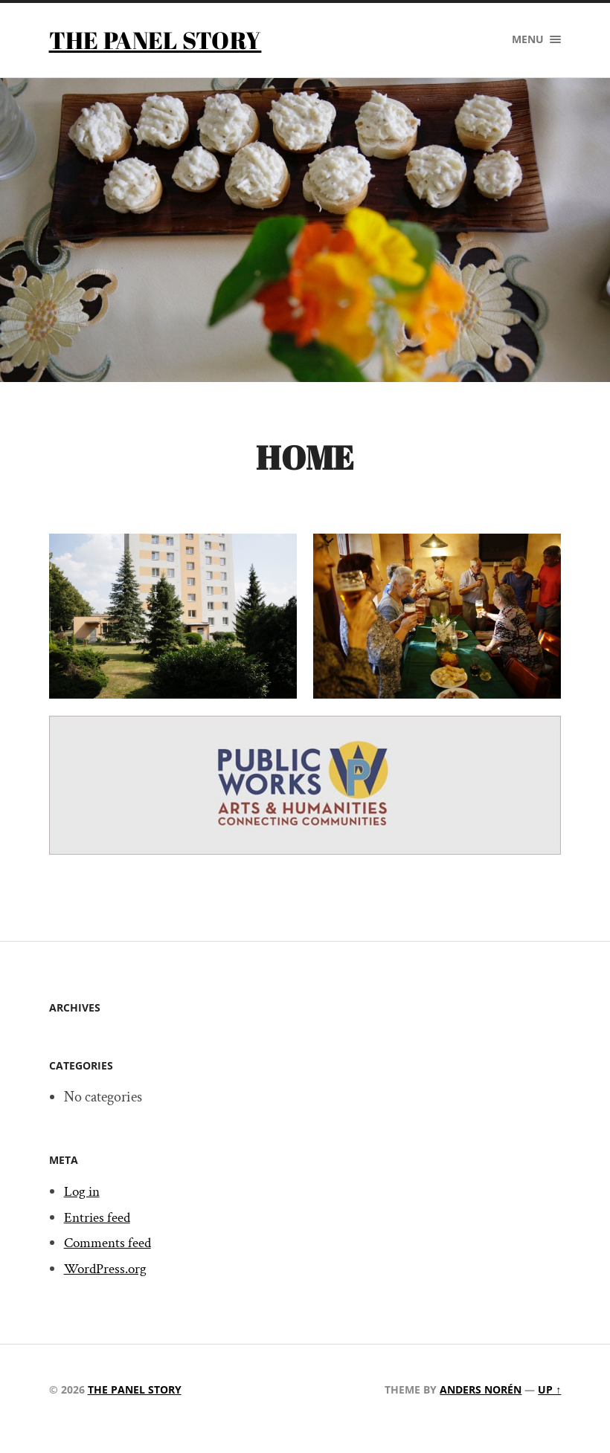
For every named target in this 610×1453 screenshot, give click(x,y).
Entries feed (98, 1217)
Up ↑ (549, 1389)
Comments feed (109, 1243)
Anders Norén (480, 1389)
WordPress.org (107, 1269)
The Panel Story (155, 40)
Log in (83, 1192)
